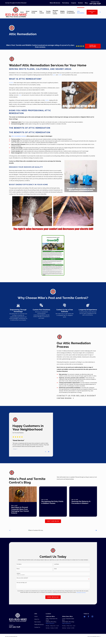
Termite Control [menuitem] (48, 12)
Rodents (11, 82)
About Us (36, 619)
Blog (86, 3)
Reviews (80, 3)
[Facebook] (88, 616)
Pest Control (37, 622)
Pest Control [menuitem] (41, 12)
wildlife (60, 74)
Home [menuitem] (22, 12)
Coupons (73, 3)
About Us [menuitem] (27, 12)
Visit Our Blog (53, 521)
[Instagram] (92, 616)
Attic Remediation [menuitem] (80, 12)
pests (54, 74)
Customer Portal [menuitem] (34, 12)
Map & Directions (50, 623)
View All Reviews (92, 46)
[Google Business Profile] (84, 616)
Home (35, 616)
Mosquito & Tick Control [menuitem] (55, 12)
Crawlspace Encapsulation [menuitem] (71, 12)
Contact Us (92, 12)
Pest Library (65, 3)
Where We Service (55, 3)
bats (20, 95)
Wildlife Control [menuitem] (62, 12)
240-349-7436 (95, 3)
